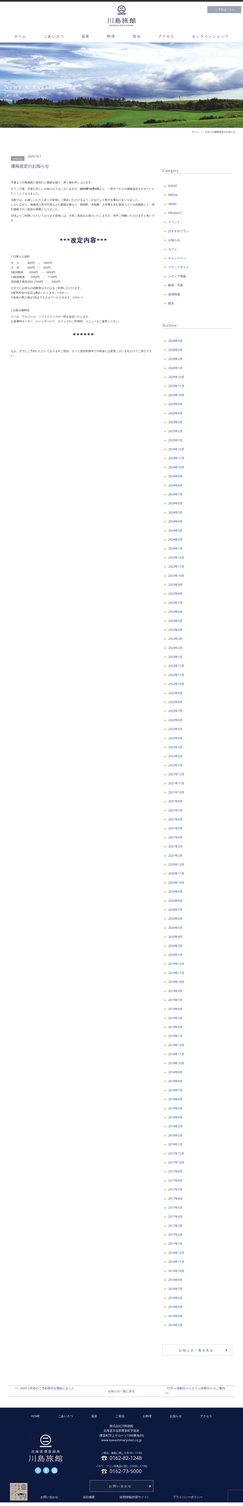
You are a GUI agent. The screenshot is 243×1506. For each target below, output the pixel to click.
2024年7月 (175, 494)
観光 (171, 303)
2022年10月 (176, 684)
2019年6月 (175, 1009)
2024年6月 (175, 503)
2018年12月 (176, 1045)
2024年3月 (175, 530)
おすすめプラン (178, 231)
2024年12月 (176, 449)
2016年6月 (175, 1298)
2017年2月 (175, 1235)
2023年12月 (176, 557)
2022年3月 (175, 747)
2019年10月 (176, 982)
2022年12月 (176, 666)
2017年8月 (175, 1180)
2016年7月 (175, 1289)
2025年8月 (175, 404)
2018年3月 (175, 1126)
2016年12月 (176, 1253)
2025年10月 (176, 395)
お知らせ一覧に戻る (121, 1391)
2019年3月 (175, 1018)
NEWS (172, 204)
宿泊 (137, 36)
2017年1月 (175, 1243)
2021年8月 (175, 801)
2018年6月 (175, 1099)
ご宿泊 (119, 1416)
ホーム (20, 36)
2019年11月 (176, 973)
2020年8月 (175, 901)
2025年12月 (176, 377)
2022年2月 (175, 756)
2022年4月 (175, 738)
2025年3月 (175, 422)
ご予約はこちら (225, 9)
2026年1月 (175, 368)
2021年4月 (175, 837)
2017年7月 (175, 1189)
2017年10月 (176, 1162)
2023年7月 (175, 603)
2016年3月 (175, 1325)
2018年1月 (175, 1144)
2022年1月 (175, 765)
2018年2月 (175, 1135)
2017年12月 (176, 1153)
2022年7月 (175, 711)
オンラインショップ (210, 36)
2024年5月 (175, 512)
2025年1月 (175, 440)
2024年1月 (175, 548)
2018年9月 (175, 1072)
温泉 (86, 36)
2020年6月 (175, 918)
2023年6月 (175, 612)
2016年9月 (175, 1280)
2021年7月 (175, 810)
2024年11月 (176, 458)
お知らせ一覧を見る (196, 1350)
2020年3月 (175, 946)
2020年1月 (175, 955)
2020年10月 (176, 882)
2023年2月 (175, 648)
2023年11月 (176, 566)
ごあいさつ (54, 36)
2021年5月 (175, 828)
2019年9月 (175, 991)
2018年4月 (175, 1117)
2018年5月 (175, 1108)
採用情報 (174, 294)
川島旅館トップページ (121, 16)
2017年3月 (175, 1226)
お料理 (147, 1416)
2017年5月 (175, 1207)
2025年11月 (176, 386)
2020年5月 (175, 928)
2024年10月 (176, 467)
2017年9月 (175, 1171)
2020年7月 (175, 910)
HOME (35, 1416)
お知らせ (17, 158)
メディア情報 (177, 276)
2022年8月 (175, 702)
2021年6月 (175, 819)
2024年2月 (175, 539)
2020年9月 (175, 891)
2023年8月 (175, 593)
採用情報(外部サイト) (133, 1497)
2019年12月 (176, 964)
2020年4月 (175, 937)
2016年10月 (176, 1271)
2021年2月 (175, 855)
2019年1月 (175, 1036)
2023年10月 (176, 576)
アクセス (166, 36)
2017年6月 (175, 1199)
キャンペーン (177, 258)
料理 (111, 36)
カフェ (172, 249)
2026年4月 (175, 341)
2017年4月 (175, 1216)
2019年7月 (175, 1000)
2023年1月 (175, 657)
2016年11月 (176, 1262)
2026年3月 (175, 350)
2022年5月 (175, 729)
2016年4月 (175, 1316)
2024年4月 (175, 521)
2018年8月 (175, 1081)
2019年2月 (175, 1027)
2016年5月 (175, 1307)
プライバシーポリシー (188, 1497)
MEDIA (172, 195)
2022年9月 (175, 693)
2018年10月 (176, 1063)
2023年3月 (175, 639)
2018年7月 (175, 1090)
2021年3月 (175, 846)
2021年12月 (176, 774)
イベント (174, 222)
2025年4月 (175, 413)
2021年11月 (176, 783)
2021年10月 (176, 792)
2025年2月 (175, 431)
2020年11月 (176, 873)
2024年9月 (175, 476)
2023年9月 (175, 585)
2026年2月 (175, 359)
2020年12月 (176, 864)
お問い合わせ (120, 1486)
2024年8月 (175, 485)
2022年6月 (175, 720)
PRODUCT (175, 213)
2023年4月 (175, 630)
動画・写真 (175, 285)
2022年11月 (176, 675)
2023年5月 (175, 621)
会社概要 (89, 1497)
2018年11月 (176, 1054)
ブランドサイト (178, 267)
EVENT (172, 186)
